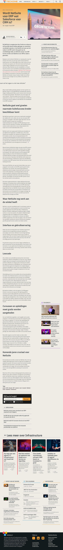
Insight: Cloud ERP (9, 25)
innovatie (24, 387)
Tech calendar (29, 481)
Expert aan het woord (12, 481)
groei (21, 387)
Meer (47, 1)
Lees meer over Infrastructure (24, 435)
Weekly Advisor (19, 402)
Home (20, 1)
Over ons (50, 540)
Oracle (4, 389)
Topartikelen (27, 1)
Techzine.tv (46, 302)
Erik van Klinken (6, 469)
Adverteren (51, 539)
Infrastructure (9, 10)
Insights (41, 1)
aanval (4, 387)
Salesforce (8, 389)
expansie (17, 387)
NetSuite (28, 387)
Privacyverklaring (53, 546)
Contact (50, 542)
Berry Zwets (20, 471)
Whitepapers (49, 481)
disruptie (10, 387)
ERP (14, 387)
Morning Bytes (9, 402)
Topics (33, 1)
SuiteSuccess (13, 389)
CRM (7, 387)
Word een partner (52, 537)
